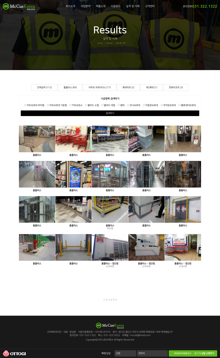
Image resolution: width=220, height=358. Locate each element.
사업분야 (85, 6)
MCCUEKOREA (105, 340)
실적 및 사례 (132, 6)
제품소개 (100, 6)
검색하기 (110, 113)
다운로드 (116, 6)
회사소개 (70, 6)
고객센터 (150, 6)
